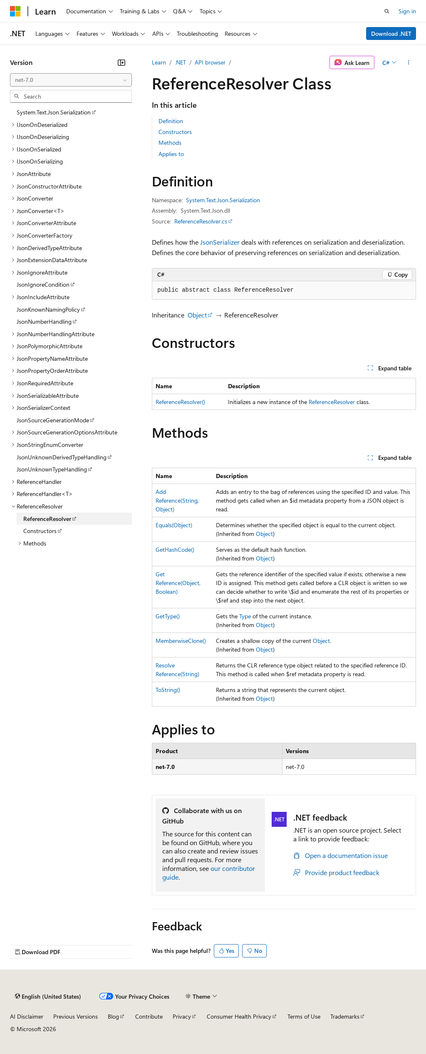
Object (197, 314)
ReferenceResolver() (180, 402)
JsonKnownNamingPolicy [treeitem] (48, 309)
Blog (113, 1016)
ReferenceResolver (332, 402)
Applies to (171, 154)
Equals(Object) (174, 525)
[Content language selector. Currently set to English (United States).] (48, 996)
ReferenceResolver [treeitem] (47, 519)
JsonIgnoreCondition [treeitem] (43, 284)
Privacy (182, 1016)
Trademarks (344, 1016)
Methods (170, 142)
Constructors (175, 132)
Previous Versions (75, 1016)
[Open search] (387, 11)
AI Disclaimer (26, 1016)
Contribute (149, 1016)
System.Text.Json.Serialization (223, 200)
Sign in (407, 11)
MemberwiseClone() (181, 641)
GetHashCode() (175, 549)
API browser (210, 62)
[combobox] (71, 80)
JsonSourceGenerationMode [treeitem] (53, 420)
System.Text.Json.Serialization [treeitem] (54, 112)
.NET (180, 62)
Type (245, 616)
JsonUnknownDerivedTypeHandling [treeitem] (61, 457)
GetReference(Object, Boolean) (178, 582)
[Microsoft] (15, 11)
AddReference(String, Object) (177, 500)
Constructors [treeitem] (40, 531)
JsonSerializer (220, 242)
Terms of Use (303, 1016)
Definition (171, 121)
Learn (159, 62)
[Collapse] (121, 62)
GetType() (168, 616)
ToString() (168, 690)
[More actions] (408, 62)
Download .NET (391, 33)
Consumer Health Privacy (239, 1016)
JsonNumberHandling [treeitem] (44, 321)
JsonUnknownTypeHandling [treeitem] (52, 469)
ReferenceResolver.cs (200, 221)
